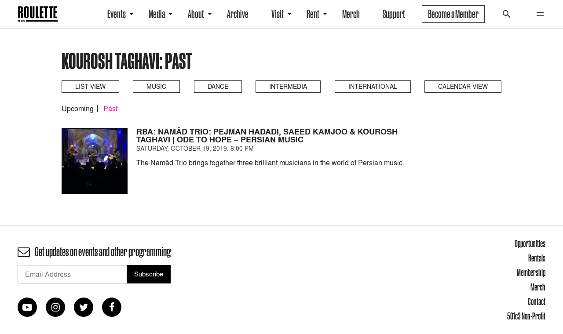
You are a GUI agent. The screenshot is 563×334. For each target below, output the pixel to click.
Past (110, 108)
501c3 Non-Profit (526, 316)
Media (157, 14)
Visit (277, 14)
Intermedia (288, 86)
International (372, 86)
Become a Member (453, 14)
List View (90, 86)
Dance (218, 86)
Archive (238, 14)
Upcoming (78, 108)
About (196, 14)
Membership (531, 272)
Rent (313, 14)
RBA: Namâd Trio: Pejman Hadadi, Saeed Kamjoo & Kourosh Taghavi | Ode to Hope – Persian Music (267, 135)
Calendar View (463, 86)
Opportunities (530, 243)
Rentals (536, 258)
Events (116, 14)
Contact (536, 301)
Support (394, 14)
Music (156, 86)
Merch (351, 14)
